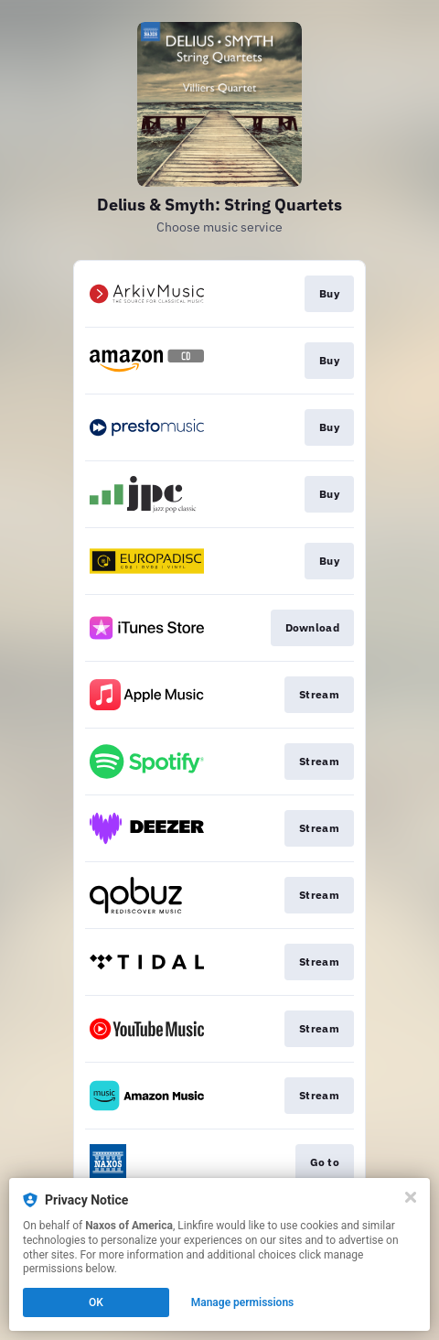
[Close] (410, 1197)
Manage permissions (242, 1302)
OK (96, 1302)
